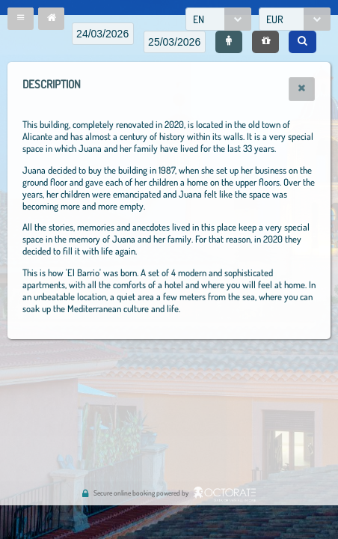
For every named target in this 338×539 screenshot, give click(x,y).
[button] (20, 18)
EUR (274, 19)
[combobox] (218, 19)
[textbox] (103, 33)
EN (198, 19)
